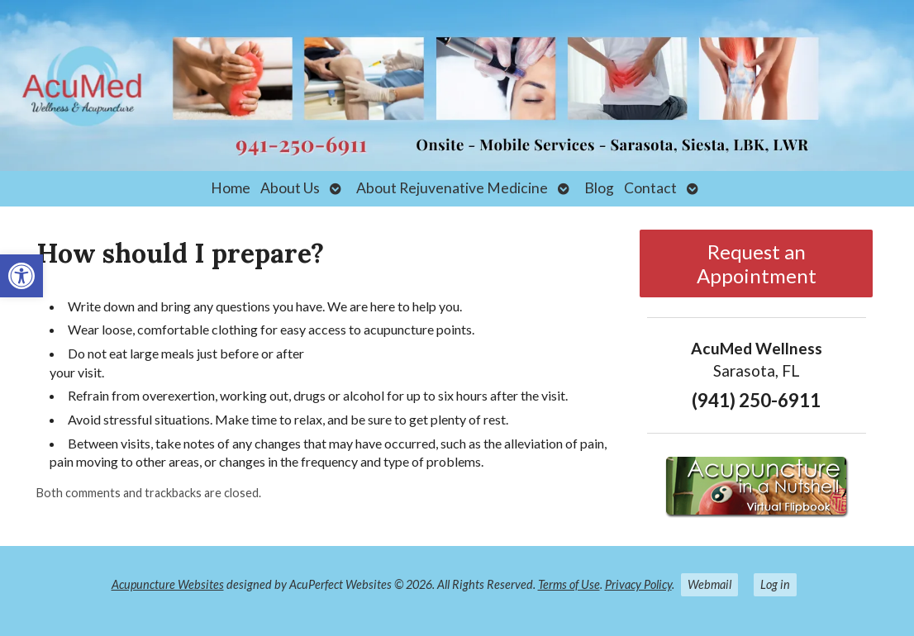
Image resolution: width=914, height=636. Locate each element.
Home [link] (230, 188)
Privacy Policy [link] (638, 584)
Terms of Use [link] (569, 584)
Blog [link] (599, 188)
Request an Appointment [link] (756, 263)
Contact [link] (650, 188)
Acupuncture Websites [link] (168, 584)
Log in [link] (775, 584)
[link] (21, 275)
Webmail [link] (709, 584)
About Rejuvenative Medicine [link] (452, 188)
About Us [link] (290, 188)
